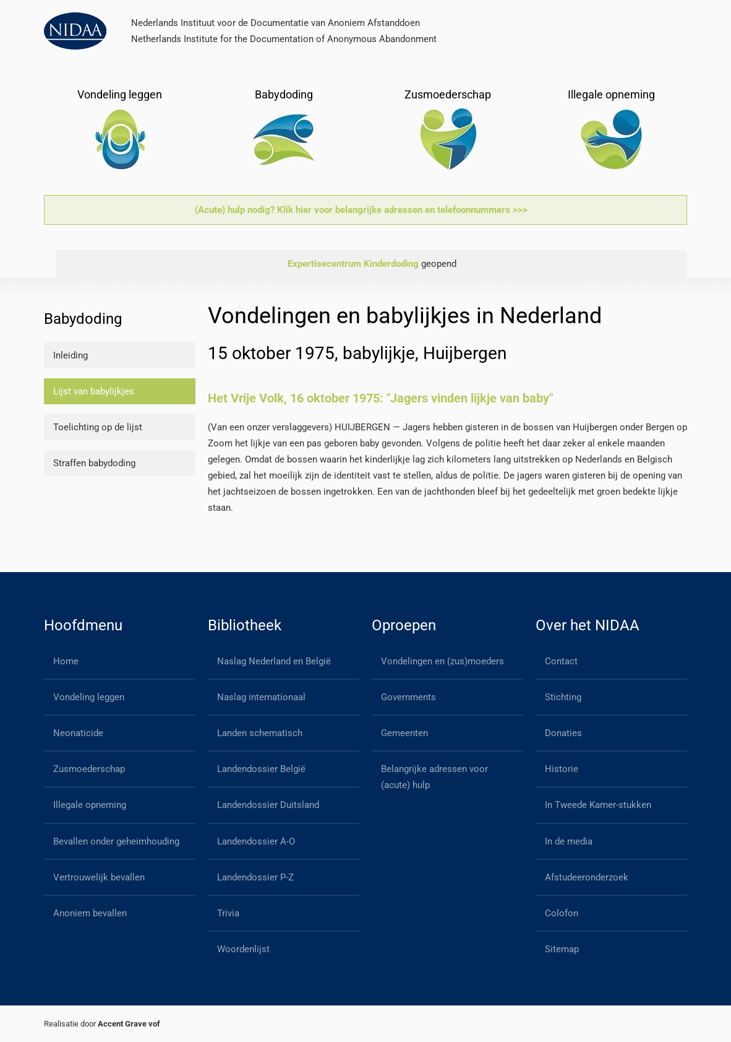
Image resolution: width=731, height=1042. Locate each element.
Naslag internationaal (261, 697)
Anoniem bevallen (90, 913)
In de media (568, 841)
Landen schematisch (259, 733)
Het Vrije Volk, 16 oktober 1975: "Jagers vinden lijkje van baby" (380, 398)
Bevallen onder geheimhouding (116, 841)
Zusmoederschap (89, 769)
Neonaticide (78, 733)
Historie (561, 769)
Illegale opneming (89, 804)
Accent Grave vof (129, 1023)
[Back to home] (75, 31)
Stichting (563, 697)
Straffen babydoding (94, 463)
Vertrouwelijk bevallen (99, 877)
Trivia (228, 913)
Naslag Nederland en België (274, 661)
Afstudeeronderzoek (586, 877)
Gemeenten (404, 733)
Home (66, 661)
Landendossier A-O (256, 841)
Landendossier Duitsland (268, 804)
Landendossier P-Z (255, 877)
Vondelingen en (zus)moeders (442, 661)
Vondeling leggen (88, 697)
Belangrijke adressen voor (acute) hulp (434, 777)
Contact (561, 661)
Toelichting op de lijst (97, 427)
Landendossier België (261, 769)
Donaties (563, 733)
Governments (408, 697)
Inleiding (70, 355)
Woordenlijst (243, 949)
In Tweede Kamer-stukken (598, 804)
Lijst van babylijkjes (93, 391)
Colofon (561, 913)
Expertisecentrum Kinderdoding (353, 263)
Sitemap (562, 949)
